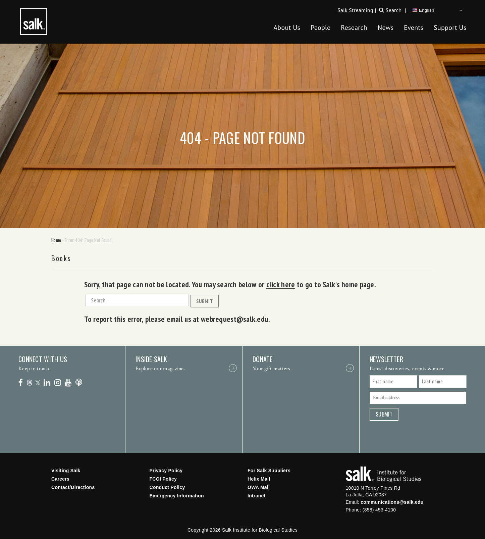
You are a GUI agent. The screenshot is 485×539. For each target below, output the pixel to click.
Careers (60, 479)
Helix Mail (259, 479)
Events (413, 27)
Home (56, 240)
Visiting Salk (65, 470)
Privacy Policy (166, 470)
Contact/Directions (73, 487)
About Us (286, 27)
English (423, 10)
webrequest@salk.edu (234, 319)
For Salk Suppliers (269, 470)
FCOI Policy (163, 479)
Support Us (450, 27)
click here (280, 284)
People (321, 27)
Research (354, 27)
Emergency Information (177, 495)
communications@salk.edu (392, 502)
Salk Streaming (355, 10)
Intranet (257, 495)
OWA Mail (259, 487)
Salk (383, 474)
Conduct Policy (167, 487)
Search (393, 10)
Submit (204, 301)
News (386, 27)
